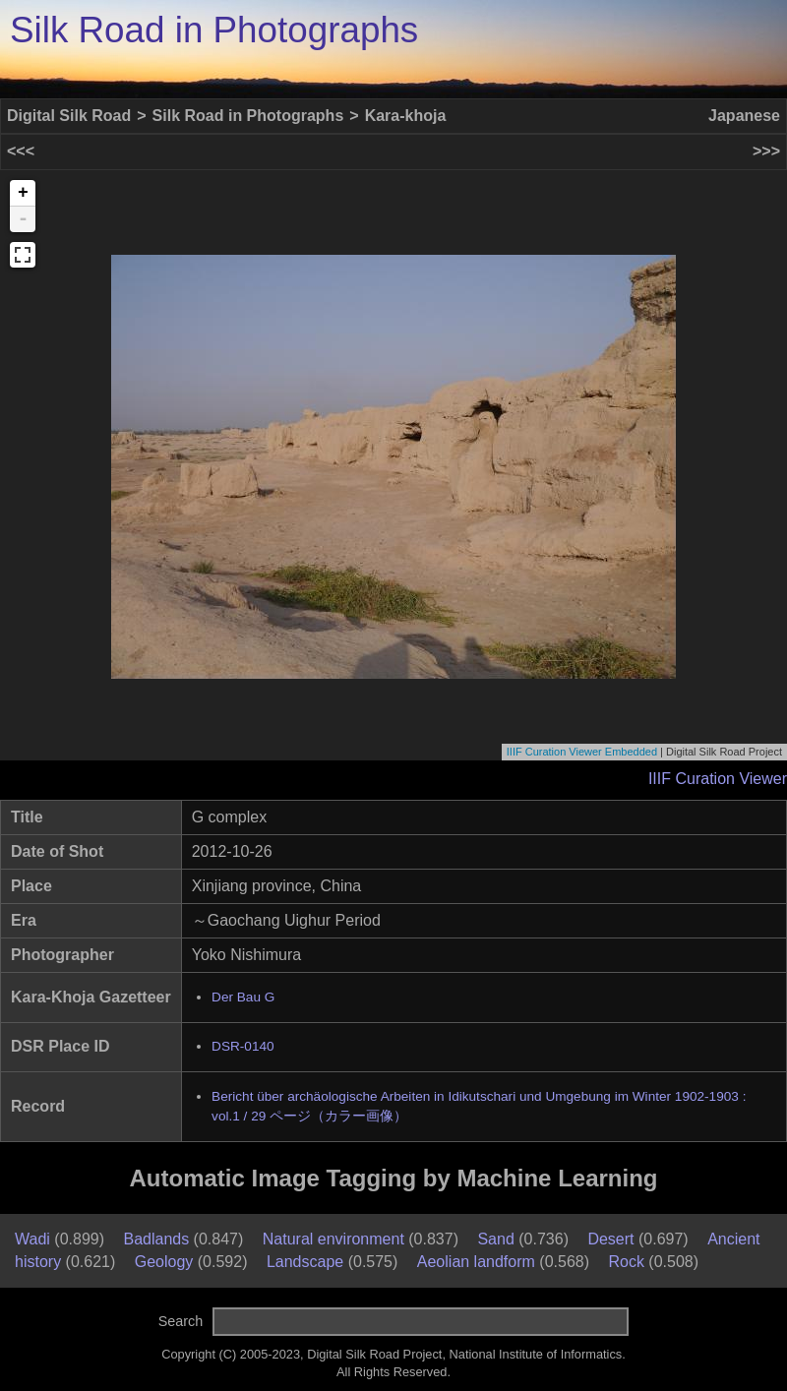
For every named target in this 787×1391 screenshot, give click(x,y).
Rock (625, 1261)
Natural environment (333, 1239)
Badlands (156, 1239)
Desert (610, 1239)
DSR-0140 (242, 1046)
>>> (766, 151)
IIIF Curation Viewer (717, 778)
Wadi (32, 1239)
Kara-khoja (406, 115)
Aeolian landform (476, 1261)
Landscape (305, 1261)
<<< (20, 151)
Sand (495, 1239)
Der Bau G (243, 997)
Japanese (744, 115)
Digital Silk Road (69, 115)
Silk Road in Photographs (214, 30)
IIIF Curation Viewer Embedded (582, 751)
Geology (164, 1261)
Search (181, 1321)
